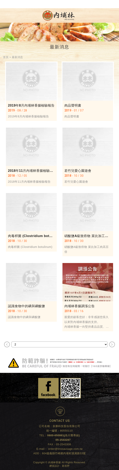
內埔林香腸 (58, 15)
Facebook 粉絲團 (48, 388)
